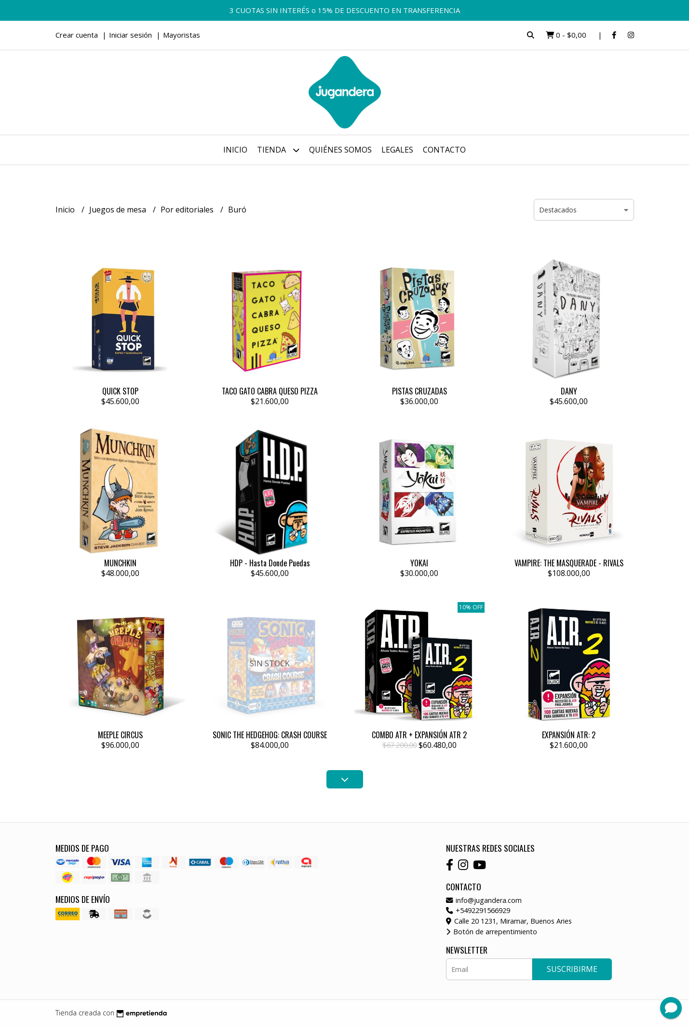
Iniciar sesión (130, 35)
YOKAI (419, 563)
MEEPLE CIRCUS (120, 735)
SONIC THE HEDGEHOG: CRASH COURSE (270, 735)
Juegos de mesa (118, 209)
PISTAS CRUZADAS (419, 391)
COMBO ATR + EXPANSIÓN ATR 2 (419, 735)
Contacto (444, 149)
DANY (569, 391)
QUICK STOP (120, 391)
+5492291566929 (478, 910)
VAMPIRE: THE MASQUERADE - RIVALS (568, 563)
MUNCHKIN (120, 563)
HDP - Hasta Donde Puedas (270, 563)
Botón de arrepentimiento (491, 931)
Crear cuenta (76, 35)
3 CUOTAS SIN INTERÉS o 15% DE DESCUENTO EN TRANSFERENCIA (345, 10)
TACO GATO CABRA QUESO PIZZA (270, 391)
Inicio (235, 149)
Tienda (278, 150)
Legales (397, 149)
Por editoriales (188, 209)
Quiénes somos (340, 149)
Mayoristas (181, 35)
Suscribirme (572, 969)
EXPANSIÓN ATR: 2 (568, 735)
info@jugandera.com (484, 900)
